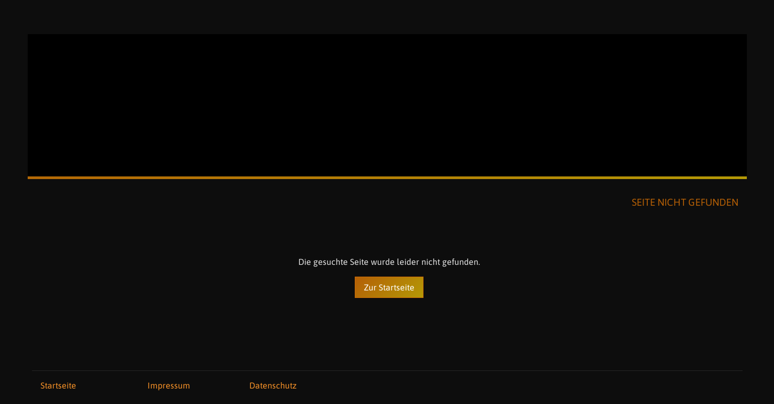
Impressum (169, 385)
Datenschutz (273, 385)
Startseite (58, 385)
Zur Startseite (389, 287)
